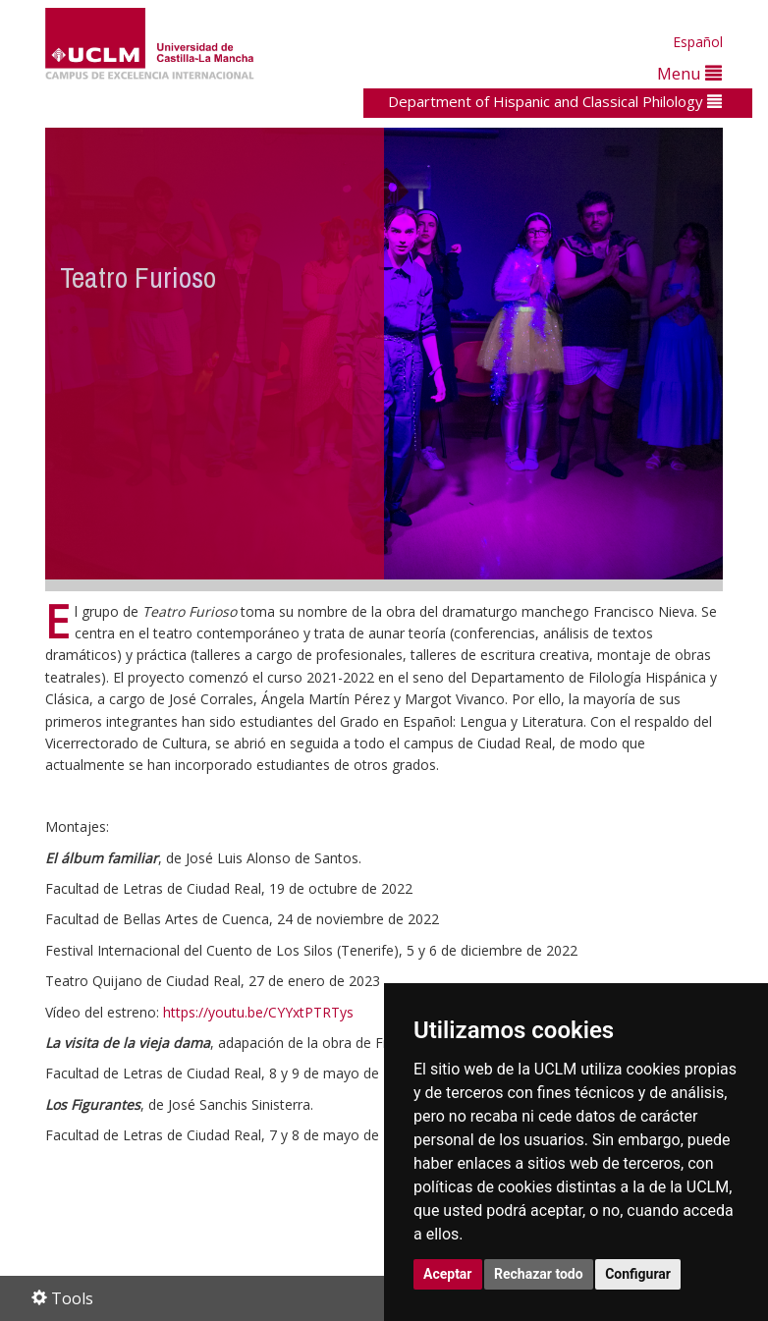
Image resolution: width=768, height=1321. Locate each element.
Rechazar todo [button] (538, 1274)
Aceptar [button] (447, 1274)
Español (698, 41)
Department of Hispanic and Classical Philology (555, 101)
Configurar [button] (638, 1274)
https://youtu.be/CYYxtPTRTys (258, 1012)
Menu (689, 73)
